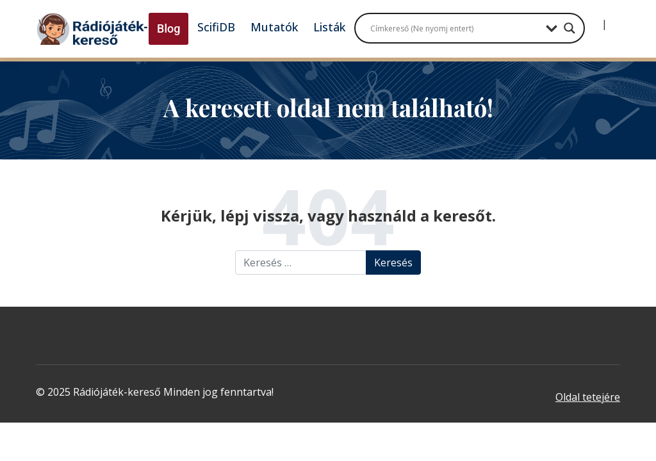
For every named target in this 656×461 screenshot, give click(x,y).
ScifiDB (216, 27)
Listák (329, 27)
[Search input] (454, 28)
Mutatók (274, 27)
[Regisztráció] (615, 19)
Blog (168, 28)
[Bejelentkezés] (593, 19)
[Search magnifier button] (569, 28)
